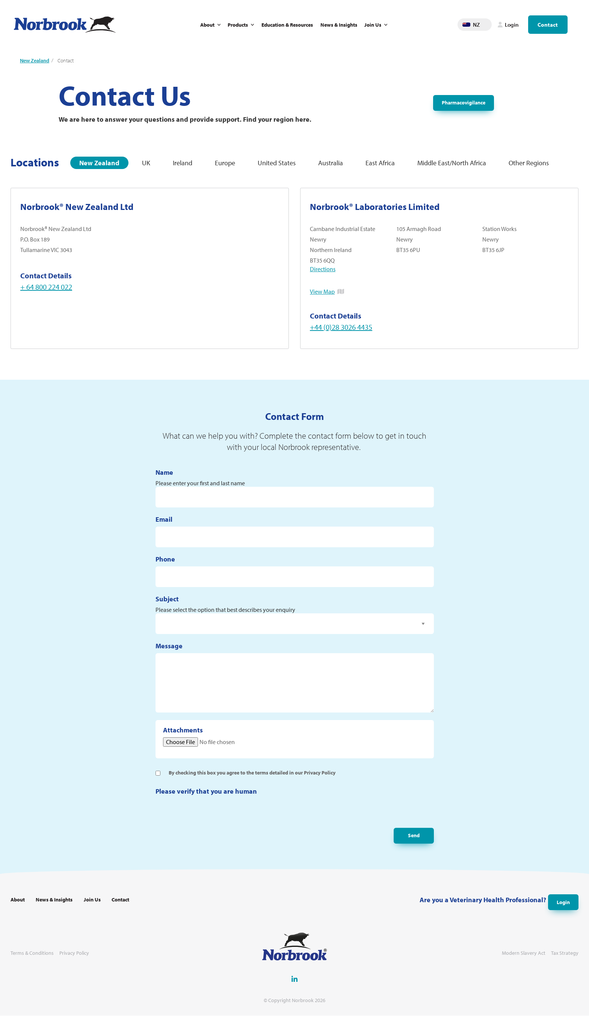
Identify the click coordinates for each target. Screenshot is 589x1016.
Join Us (372, 24)
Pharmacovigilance (463, 102)
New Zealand (34, 60)
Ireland (182, 163)
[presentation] (213, 817)
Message (169, 650)
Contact (548, 24)
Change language (486, 25)
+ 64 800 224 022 (46, 286)
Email (164, 524)
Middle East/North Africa (451, 163)
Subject (167, 603)
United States (277, 163)
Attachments (183, 735)
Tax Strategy (564, 953)
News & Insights (338, 24)
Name (164, 477)
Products (238, 24)
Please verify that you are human (206, 795)
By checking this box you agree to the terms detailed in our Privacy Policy (252, 777)
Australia (330, 163)
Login (561, 901)
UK (146, 163)
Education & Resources (287, 24)
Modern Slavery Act (523, 953)
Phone (165, 564)
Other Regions (529, 163)
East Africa (380, 163)
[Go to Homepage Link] (65, 25)
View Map (322, 291)
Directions (322, 269)
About (207, 24)
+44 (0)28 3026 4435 (341, 327)
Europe (225, 163)
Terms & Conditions (32, 953)
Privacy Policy (74, 953)
